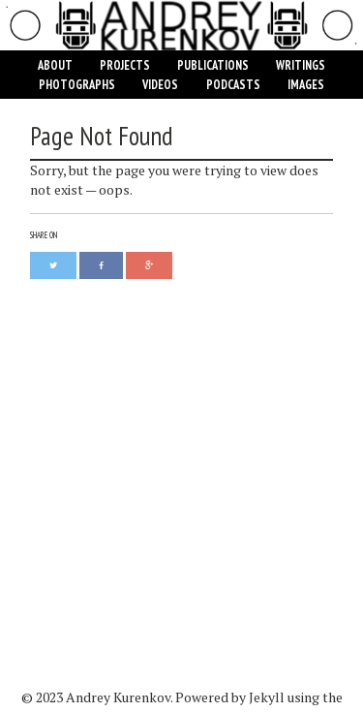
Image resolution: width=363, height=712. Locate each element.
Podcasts (233, 84)
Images (305, 84)
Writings (300, 65)
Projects (125, 65)
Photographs (77, 84)
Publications (213, 65)
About (55, 65)
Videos (160, 84)
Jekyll (267, 697)
